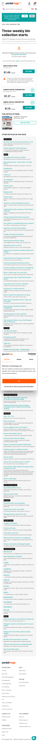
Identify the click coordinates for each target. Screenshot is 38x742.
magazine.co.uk (23, 723)
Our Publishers (5, 687)
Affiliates (4, 720)
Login (17, 61)
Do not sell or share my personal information (19, 386)
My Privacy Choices (7, 709)
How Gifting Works (24, 682)
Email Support (22, 674)
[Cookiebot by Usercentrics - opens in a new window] (28, 354)
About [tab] (31, 359)
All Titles (4, 670)
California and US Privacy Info (8, 698)
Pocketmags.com (23, 720)
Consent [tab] (7, 359)
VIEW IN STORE (25, 122)
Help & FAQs (22, 670)
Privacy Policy (5, 693)
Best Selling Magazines (8, 677)
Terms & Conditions (7, 702)
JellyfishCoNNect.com (25, 726)
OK (19, 381)
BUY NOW (29, 71)
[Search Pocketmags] (4, 9)
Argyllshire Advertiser (20, 54)
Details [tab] (19, 359)
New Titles (4, 674)
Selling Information (7, 728)
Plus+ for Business (6, 690)
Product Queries (6, 716)
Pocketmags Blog (6, 683)
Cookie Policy (5, 706)
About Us (21, 716)
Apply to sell (5, 732)
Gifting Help (22, 685)
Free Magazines (6, 680)
